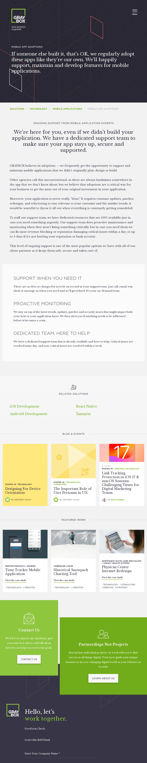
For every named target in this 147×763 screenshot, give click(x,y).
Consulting (60, 484)
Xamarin (83, 414)
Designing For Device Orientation (23, 491)
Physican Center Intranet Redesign (117, 569)
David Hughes (118, 500)
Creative (29, 587)
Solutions (17, 109)
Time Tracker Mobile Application (22, 572)
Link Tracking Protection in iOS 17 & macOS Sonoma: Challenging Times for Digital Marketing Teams (120, 483)
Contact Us (29, 659)
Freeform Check (35, 728)
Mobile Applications (67, 109)
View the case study (15, 580)
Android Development (28, 414)
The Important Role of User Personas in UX (73, 491)
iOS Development (24, 406)
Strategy (119, 469)
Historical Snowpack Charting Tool (71, 572)
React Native (86, 406)
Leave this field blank (37, 739)
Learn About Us (103, 678)
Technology (38, 109)
